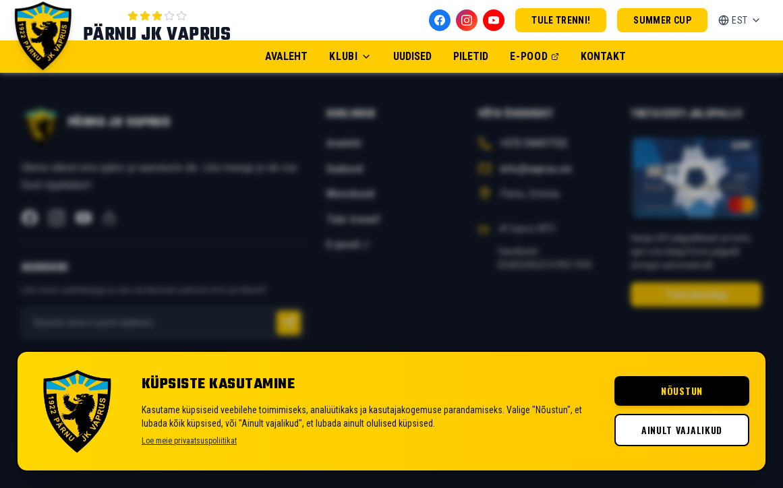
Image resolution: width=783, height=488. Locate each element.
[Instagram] (466, 20)
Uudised (412, 56)
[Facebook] (440, 20)
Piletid (470, 56)
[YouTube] (493, 20)
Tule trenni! (560, 20)
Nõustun (682, 391)
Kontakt (603, 56)
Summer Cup (662, 20)
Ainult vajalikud (681, 430)
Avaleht (286, 56)
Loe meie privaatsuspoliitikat (189, 441)
